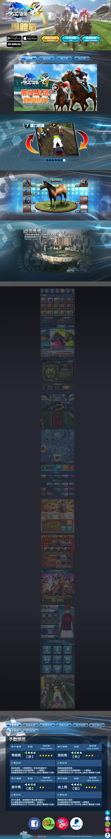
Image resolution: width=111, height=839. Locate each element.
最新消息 (50, 39)
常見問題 (71, 39)
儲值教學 (91, 39)
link (57, 305)
